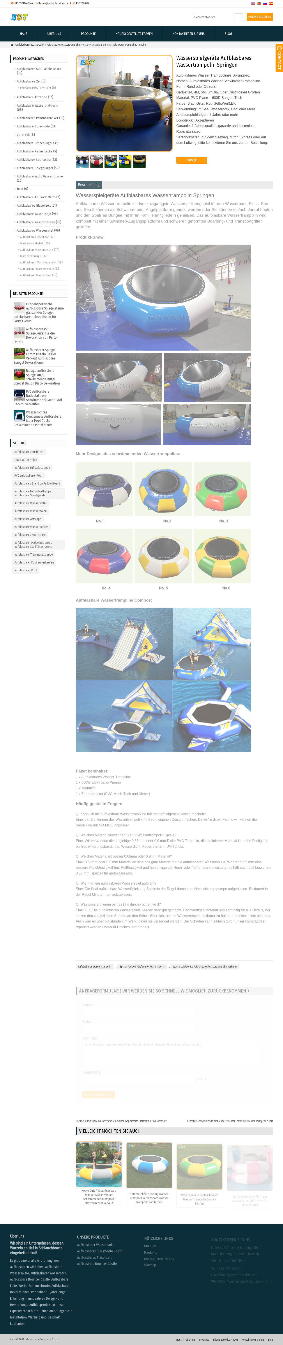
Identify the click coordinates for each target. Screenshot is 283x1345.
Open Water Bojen (25, 460)
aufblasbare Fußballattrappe (32, 468)
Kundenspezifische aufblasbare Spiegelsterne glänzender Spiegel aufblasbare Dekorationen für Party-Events (39, 312)
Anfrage (192, 160)
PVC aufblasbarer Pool (28, 476)
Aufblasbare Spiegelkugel (35, 168)
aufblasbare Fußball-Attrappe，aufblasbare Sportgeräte (34, 493)
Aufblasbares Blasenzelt (34, 205)
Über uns (54, 34)
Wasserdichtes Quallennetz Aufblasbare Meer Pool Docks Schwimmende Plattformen (37, 418)
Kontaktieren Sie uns (189, 34)
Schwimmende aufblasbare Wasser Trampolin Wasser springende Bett (230, 1121)
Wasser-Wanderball (32, 243)
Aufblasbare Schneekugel (34, 143)
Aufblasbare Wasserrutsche (36, 249)
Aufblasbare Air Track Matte (36, 197)
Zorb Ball (23, 135)
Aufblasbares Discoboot (34, 237)
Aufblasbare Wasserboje (34, 214)
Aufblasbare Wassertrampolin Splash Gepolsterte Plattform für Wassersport (121, 1121)
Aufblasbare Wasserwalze (30, 503)
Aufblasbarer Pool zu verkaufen (34, 562)
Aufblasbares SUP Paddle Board (39, 69)
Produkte (88, 34)
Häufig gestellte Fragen (134, 34)
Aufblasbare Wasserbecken (36, 222)
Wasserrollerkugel (31, 256)
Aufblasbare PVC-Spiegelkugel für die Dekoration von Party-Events (36, 335)
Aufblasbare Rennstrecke (34, 151)
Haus (23, 34)
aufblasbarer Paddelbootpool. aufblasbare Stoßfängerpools (33, 545)
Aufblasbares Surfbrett (28, 452)
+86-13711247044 (23, 3)
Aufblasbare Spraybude (33, 126)
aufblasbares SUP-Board (30, 535)
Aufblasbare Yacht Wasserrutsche (40, 176)
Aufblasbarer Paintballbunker (37, 118)
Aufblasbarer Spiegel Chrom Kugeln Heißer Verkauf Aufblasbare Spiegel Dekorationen (35, 356)
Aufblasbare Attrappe (32, 97)
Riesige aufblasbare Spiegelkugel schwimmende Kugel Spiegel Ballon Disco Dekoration (37, 376)
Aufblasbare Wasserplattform (37, 105)
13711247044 (82, 3)
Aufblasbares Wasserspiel (30, 44)
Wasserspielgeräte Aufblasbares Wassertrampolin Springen (205, 966)
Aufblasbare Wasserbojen (30, 511)
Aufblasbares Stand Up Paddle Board (37, 483)
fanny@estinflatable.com (54, 3)
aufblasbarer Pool (25, 570)
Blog (228, 34)
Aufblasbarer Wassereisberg (37, 268)
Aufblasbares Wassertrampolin (63, 44)
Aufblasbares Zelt (29, 81)
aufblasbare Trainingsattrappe (33, 554)
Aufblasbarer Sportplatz (34, 160)
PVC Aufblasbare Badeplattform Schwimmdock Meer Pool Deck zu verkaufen (38, 397)
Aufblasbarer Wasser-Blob (35, 275)
